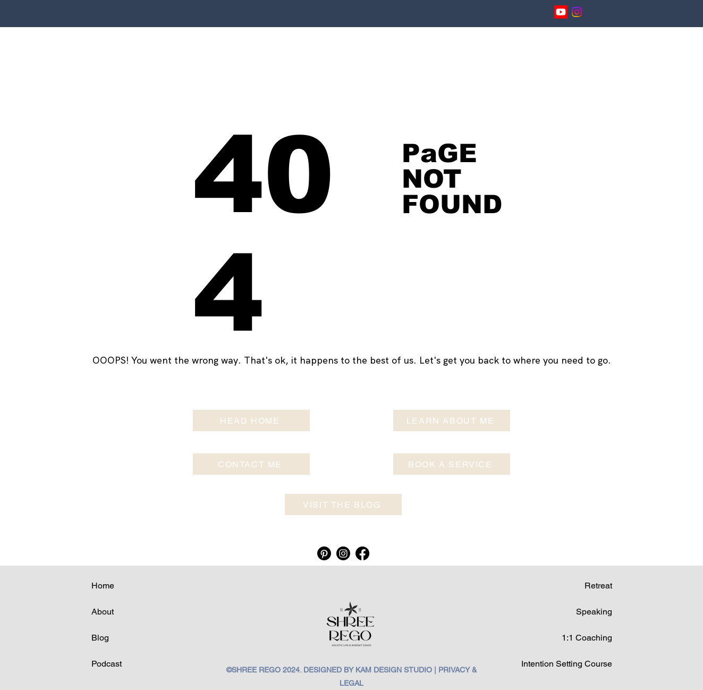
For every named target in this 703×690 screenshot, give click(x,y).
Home (102, 585)
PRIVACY (454, 670)
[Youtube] (561, 12)
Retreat (598, 585)
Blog (100, 638)
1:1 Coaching (587, 638)
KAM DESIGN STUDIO (393, 670)
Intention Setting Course (566, 664)
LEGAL (351, 683)
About (102, 612)
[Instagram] (576, 12)
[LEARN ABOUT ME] (451, 420)
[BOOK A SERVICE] (451, 464)
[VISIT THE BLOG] (343, 504)
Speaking (594, 612)
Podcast (106, 664)
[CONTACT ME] (251, 464)
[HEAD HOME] (251, 420)
